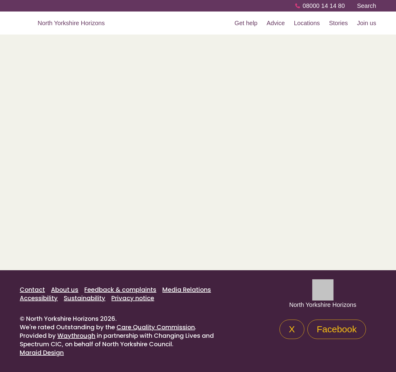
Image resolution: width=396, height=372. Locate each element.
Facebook (337, 329)
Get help (246, 23)
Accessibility (39, 298)
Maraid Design (42, 352)
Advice (275, 23)
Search (366, 5)
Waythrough (76, 335)
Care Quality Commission (156, 327)
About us (64, 289)
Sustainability (84, 298)
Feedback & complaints (120, 289)
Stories (338, 23)
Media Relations (186, 289)
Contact (32, 289)
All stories (37, 243)
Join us (366, 23)
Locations (307, 23)
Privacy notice (132, 298)
